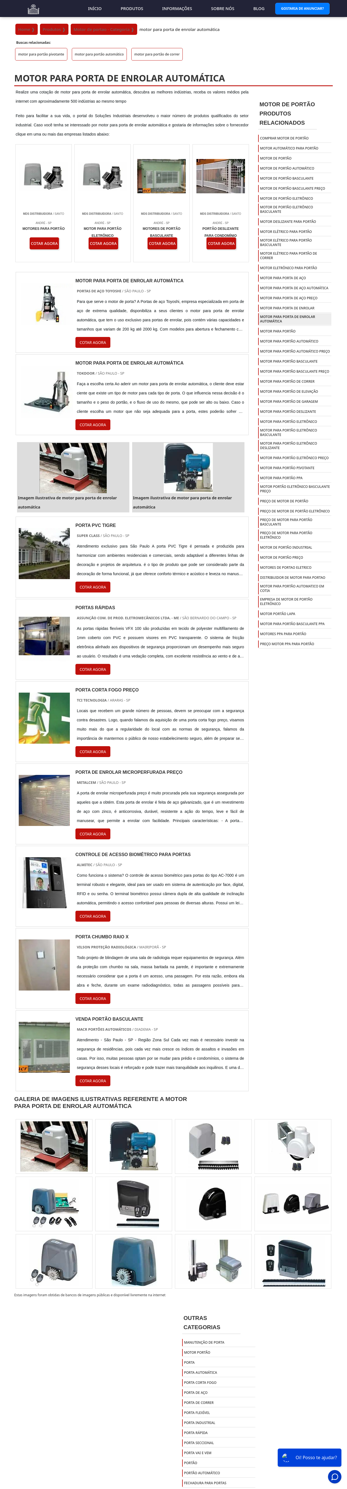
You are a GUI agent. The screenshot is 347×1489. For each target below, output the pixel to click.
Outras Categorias (202, 1322)
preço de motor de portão (284, 501)
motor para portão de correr (157, 54)
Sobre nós (222, 8)
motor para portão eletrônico (288, 421)
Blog (259, 8)
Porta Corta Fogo (200, 1382)
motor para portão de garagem (289, 401)
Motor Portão (197, 1352)
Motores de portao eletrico (286, 567)
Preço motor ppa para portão (287, 644)
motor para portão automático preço (295, 351)
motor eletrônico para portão (288, 268)
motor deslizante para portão (288, 221)
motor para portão (278, 331)
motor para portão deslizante (288, 411)
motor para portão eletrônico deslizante (288, 445)
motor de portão (276, 158)
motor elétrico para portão (286, 231)
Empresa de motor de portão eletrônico (286, 601)
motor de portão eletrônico (286, 198)
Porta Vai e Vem (197, 1453)
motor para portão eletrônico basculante (288, 432)
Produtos (132, 8)
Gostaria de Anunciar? (302, 8)
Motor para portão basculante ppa (292, 623)
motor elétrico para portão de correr (288, 255)
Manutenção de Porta (204, 1342)
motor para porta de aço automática (294, 288)
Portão (190, 1463)
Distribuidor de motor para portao (292, 577)
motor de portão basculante (286, 178)
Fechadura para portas (205, 1483)
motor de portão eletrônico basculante (286, 209)
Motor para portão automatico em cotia (292, 588)
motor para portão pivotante (41, 54)
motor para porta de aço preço (289, 298)
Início (95, 8)
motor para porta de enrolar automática (287, 319)
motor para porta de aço (283, 278)
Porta (189, 1362)
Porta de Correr (199, 1402)
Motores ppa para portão (283, 634)
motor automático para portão (289, 148)
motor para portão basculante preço (294, 371)
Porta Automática (200, 1372)
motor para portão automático (99, 54)
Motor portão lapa (277, 613)
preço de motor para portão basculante (286, 522)
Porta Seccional (199, 1442)
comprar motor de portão (284, 138)
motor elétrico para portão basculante (286, 242)
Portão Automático (202, 1473)
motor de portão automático (287, 168)
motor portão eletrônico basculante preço (295, 488)
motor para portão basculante (289, 361)
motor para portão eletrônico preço (294, 458)
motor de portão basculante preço (292, 188)
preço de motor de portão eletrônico (295, 511)
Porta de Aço (196, 1392)
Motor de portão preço (281, 557)
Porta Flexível (197, 1412)
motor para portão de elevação (289, 391)
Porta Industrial (199, 1422)
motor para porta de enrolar (287, 308)
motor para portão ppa (281, 478)
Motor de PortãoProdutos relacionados (287, 113)
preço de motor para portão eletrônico (286, 535)
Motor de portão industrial (286, 547)
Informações (177, 8)
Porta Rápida (196, 1432)
